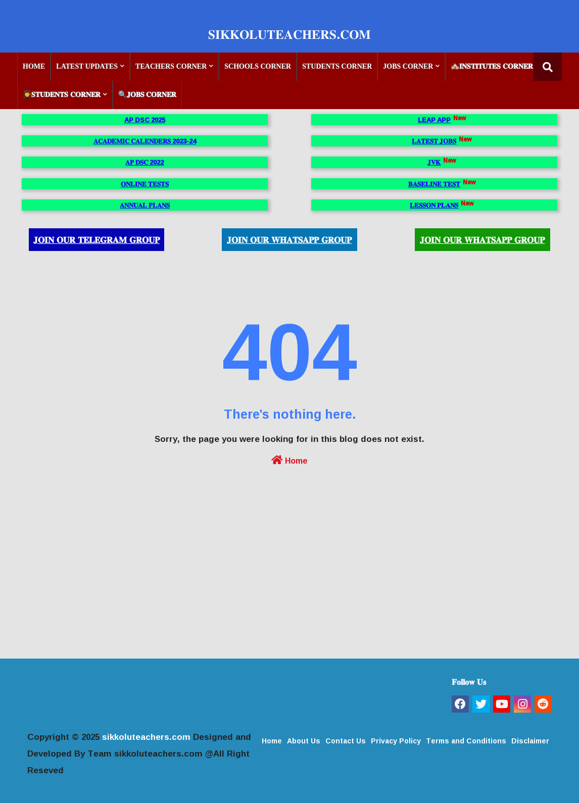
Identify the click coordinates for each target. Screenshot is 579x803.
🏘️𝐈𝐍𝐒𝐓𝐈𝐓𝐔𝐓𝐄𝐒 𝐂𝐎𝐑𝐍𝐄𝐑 (492, 66)
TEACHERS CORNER (171, 66)
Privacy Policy (396, 740)
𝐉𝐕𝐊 (434, 162)
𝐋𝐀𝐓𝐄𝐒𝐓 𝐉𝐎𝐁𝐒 (434, 140)
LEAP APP (434, 119)
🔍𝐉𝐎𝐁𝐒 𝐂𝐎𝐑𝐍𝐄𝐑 (147, 94)
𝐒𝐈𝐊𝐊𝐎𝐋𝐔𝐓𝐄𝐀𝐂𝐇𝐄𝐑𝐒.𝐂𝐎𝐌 (289, 34)
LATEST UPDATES (87, 66)
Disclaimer (530, 740)
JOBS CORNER (408, 66)
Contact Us (345, 740)
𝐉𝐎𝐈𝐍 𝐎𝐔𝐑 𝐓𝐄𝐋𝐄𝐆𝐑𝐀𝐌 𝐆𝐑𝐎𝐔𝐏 (96, 239)
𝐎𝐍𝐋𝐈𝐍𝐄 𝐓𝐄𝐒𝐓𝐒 (145, 183)
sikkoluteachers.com (146, 736)
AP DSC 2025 (144, 119)
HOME (34, 66)
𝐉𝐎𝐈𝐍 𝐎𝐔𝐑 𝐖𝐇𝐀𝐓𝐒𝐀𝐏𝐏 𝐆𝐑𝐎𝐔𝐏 (289, 239)
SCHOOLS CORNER (257, 66)
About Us (303, 740)
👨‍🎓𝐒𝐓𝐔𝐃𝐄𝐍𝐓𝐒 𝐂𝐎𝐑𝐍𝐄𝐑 (62, 94)
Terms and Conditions (466, 740)
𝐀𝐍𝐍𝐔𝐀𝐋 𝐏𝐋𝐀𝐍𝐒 (145, 205)
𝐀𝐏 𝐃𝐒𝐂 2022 (144, 162)
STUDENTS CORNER (337, 66)
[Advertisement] (289, 587)
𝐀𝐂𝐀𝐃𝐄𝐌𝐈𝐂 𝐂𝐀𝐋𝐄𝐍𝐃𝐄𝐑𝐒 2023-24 (144, 140)
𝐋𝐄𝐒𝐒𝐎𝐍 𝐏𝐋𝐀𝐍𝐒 (434, 205)
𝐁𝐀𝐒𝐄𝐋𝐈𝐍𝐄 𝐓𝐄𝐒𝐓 (434, 183)
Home (289, 459)
